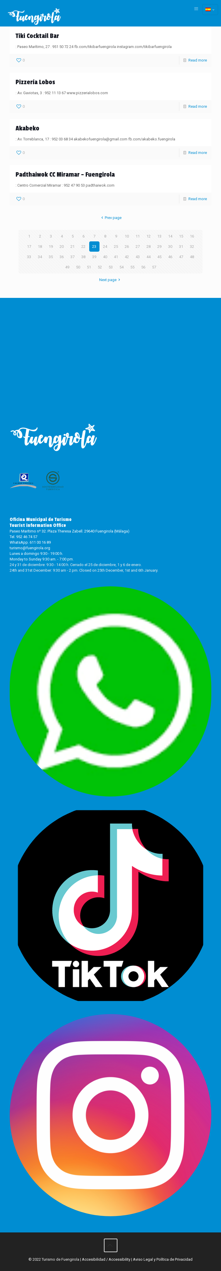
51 (89, 267)
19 (51, 246)
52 (100, 267)
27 (138, 246)
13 (159, 236)
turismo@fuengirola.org (30, 548)
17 (29, 246)
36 (62, 257)
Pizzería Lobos (35, 82)
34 (40, 257)
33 (29, 257)
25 (116, 246)
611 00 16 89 (40, 542)
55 (132, 267)
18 (40, 246)
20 (62, 246)
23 (94, 246)
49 (67, 267)
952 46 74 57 (26, 537)
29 (159, 246)
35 (51, 257)
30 (170, 246)
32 (192, 246)
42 (127, 257)
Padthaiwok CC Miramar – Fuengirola (65, 174)
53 (111, 267)
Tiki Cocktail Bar (37, 36)
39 (94, 257)
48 (192, 257)
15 (181, 236)
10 (127, 236)
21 (72, 246)
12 (148, 236)
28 (148, 246)
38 (83, 257)
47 (181, 257)
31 (181, 246)
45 (159, 257)
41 (116, 257)
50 (78, 267)
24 (105, 246)
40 (105, 257)
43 (138, 257)
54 (121, 267)
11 (138, 236)
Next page (110, 280)
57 (154, 267)
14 (170, 236)
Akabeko (27, 128)
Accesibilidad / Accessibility (106, 1259)
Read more (197, 60)
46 (170, 257)
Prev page (110, 217)
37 (72, 257)
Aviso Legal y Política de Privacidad (163, 1259)
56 (143, 267)
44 (148, 257)
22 (83, 246)
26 (127, 246)
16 (192, 236)
